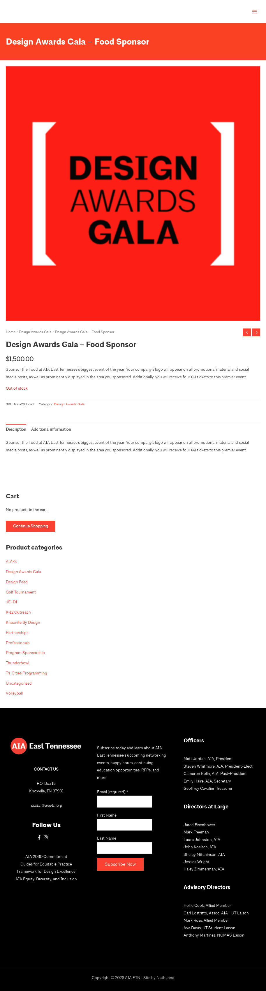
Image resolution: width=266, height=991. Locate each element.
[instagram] (46, 837)
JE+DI (11, 602)
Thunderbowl (17, 662)
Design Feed (17, 581)
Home (10, 331)
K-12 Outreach (18, 612)
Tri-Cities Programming (26, 673)
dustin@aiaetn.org (46, 805)
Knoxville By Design (23, 622)
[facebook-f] (40, 837)
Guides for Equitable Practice (46, 864)
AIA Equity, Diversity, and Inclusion (46, 879)
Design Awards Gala (35, 331)
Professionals (17, 642)
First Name (107, 815)
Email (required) (112, 791)
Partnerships (17, 632)
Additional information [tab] (51, 429)
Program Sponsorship (25, 652)
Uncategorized (19, 683)
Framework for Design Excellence (46, 871)
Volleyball (14, 693)
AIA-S (11, 561)
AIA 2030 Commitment (46, 856)
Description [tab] (16, 429)
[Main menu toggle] (254, 11)
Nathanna (165, 977)
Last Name (106, 838)
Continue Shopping (30, 526)
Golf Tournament (21, 592)
